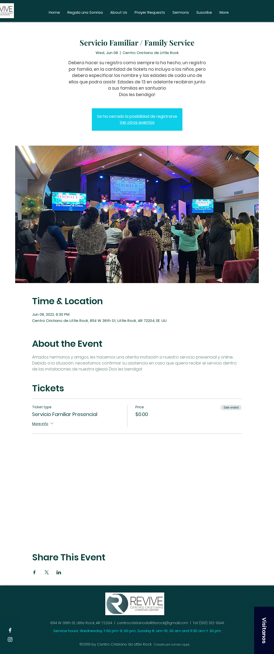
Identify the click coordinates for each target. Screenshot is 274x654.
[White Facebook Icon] (10, 630)
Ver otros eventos (137, 122)
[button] (264, 630)
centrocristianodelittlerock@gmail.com (152, 622)
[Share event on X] (46, 572)
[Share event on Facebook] (34, 572)
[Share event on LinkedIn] (58, 572)
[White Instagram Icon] (10, 639)
